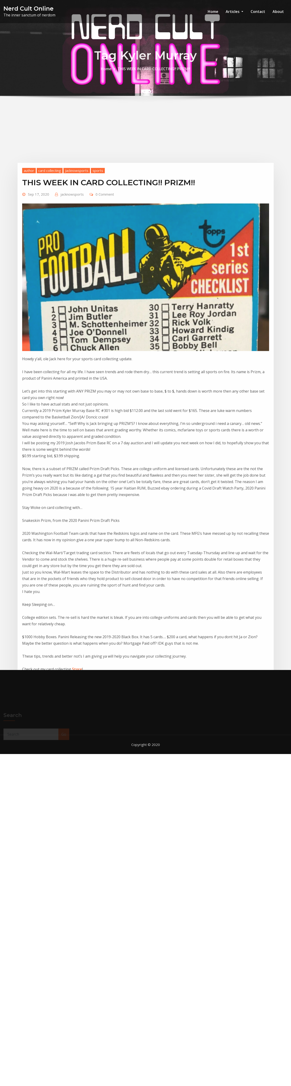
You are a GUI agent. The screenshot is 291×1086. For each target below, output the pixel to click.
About (278, 11)
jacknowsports (72, 264)
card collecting (49, 240)
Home (213, 11)
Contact (258, 11)
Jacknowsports (76, 240)
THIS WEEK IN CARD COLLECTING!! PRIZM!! (153, 71)
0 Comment (105, 264)
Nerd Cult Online (28, 8)
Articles (234, 11)
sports (98, 240)
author (29, 240)
